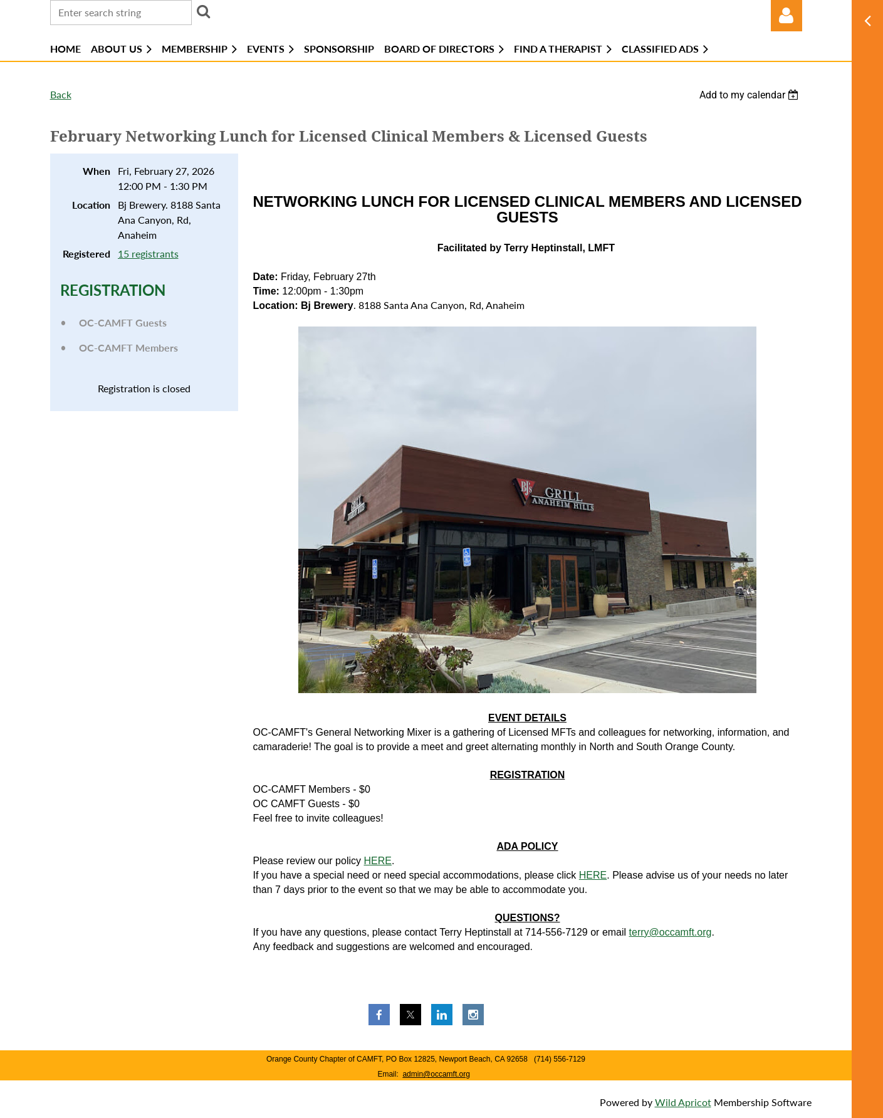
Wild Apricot (683, 1102)
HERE (377, 860)
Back (60, 94)
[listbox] (750, 95)
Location (91, 205)
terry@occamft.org (670, 932)
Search (203, 11)
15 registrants (148, 253)
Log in (786, 15)
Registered (86, 253)
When (96, 171)
